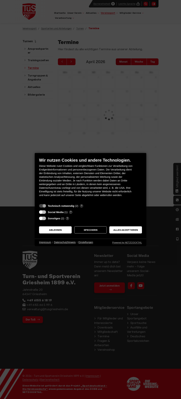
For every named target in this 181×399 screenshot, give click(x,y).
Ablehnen (55, 229)
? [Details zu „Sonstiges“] (67, 218)
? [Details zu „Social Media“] (70, 212)
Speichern (90, 229)
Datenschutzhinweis (65, 242)
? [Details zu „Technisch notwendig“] (81, 205)
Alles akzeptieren (125, 229)
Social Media (56, 212)
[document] (90, 179)
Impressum (45, 242)
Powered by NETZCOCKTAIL (127, 242)
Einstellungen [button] (85, 242)
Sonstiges (54, 218)
